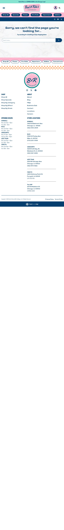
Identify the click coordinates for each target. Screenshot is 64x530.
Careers (30, 114)
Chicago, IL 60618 (34, 125)
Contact (30, 108)
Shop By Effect (7, 105)
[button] (59, 8)
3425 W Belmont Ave (35, 123)
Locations (30, 111)
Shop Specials (6, 100)
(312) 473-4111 (32, 166)
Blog (28, 100)
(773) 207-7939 (32, 140)
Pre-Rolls (24, 61)
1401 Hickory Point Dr (35, 174)
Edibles (46, 61)
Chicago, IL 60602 (33, 189)
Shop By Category (8, 102)
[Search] (59, 40)
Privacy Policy (49, 199)
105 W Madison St (33, 186)
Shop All (6, 61)
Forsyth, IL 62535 (33, 176)
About (29, 97)
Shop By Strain (6, 108)
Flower (15, 61)
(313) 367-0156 (32, 153)
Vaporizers (36, 61)
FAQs (29, 102)
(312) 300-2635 (32, 128)
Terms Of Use (59, 199)
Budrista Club (32, 105)
